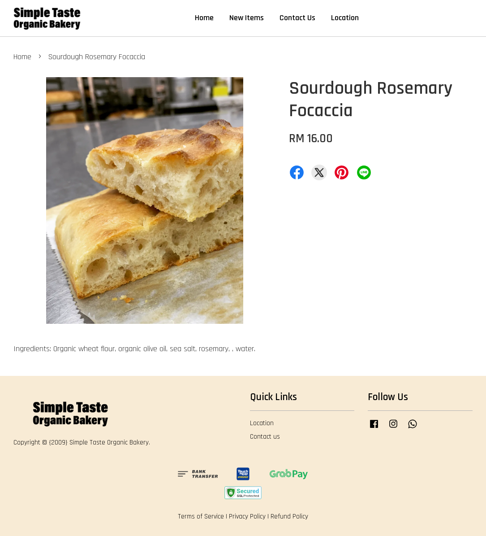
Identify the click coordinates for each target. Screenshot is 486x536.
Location (345, 18)
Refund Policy (289, 516)
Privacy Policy (247, 516)
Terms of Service (201, 516)
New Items (246, 18)
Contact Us (297, 18)
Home (204, 18)
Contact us (265, 436)
